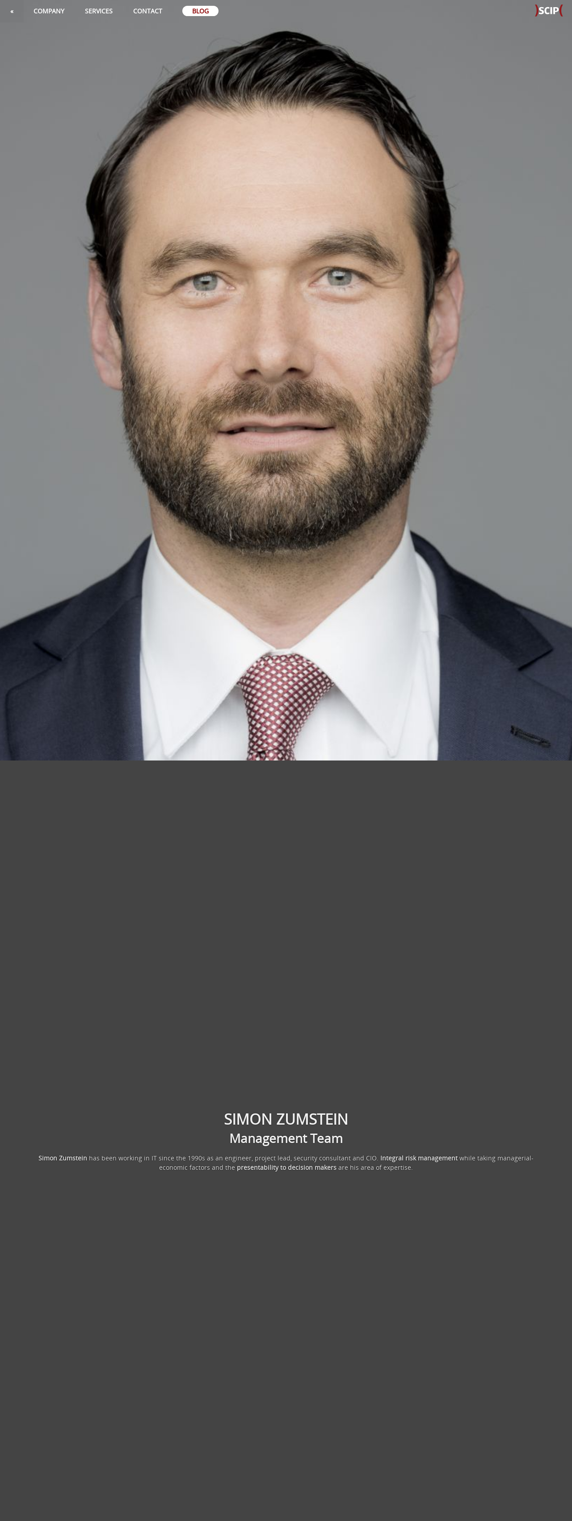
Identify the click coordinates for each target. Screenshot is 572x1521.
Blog (200, 11)
